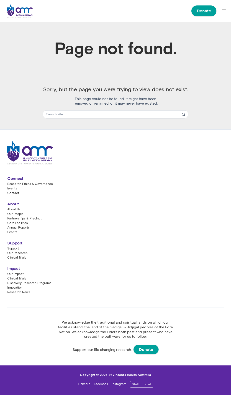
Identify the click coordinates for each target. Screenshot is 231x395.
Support (13, 248)
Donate (204, 10)
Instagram (119, 384)
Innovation (15, 287)
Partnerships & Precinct (24, 218)
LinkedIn (84, 384)
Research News (18, 292)
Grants (12, 232)
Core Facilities (17, 223)
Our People (15, 214)
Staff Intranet (141, 384)
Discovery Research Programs (29, 283)
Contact (13, 193)
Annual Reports (18, 227)
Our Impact (15, 274)
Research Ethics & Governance (30, 184)
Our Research (17, 253)
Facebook (101, 384)
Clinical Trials (16, 257)
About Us (14, 209)
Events (12, 188)
